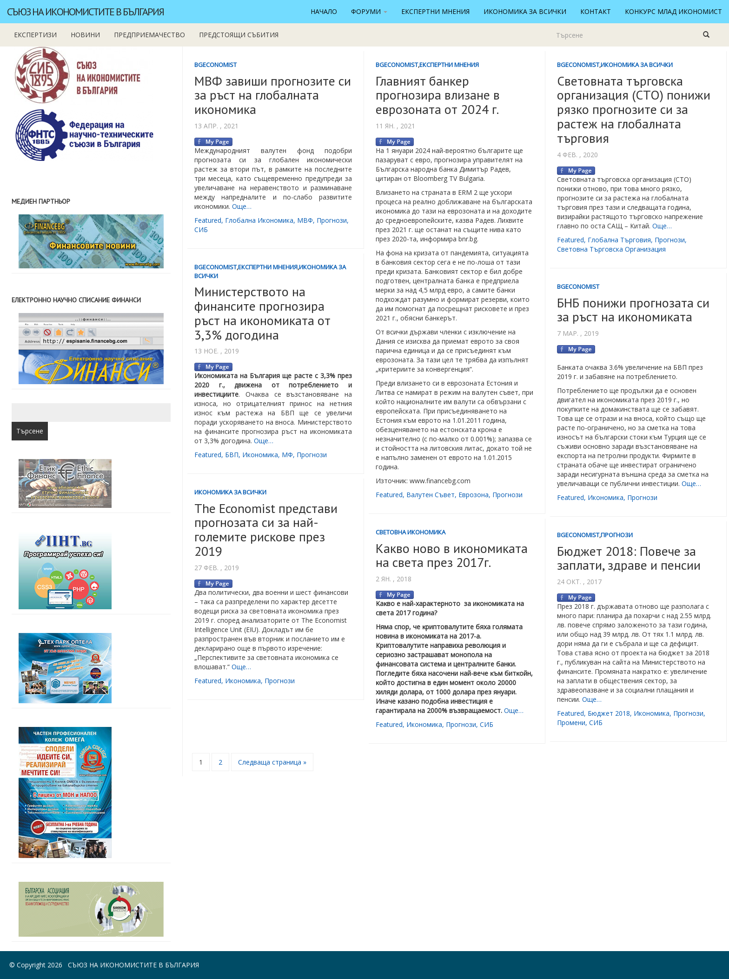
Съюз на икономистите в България (85, 11)
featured (207, 220)
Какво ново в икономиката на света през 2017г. (452, 555)
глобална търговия (619, 239)
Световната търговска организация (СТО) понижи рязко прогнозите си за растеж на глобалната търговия (633, 109)
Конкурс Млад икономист (673, 11)
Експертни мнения (435, 11)
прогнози (332, 220)
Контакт (595, 11)
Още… (242, 206)
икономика (260, 454)
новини (85, 34)
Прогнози (617, 535)
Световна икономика (410, 532)
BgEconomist (215, 64)
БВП (232, 454)
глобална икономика (259, 220)
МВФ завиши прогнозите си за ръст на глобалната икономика (272, 95)
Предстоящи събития (238, 34)
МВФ (305, 220)
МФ (287, 454)
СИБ (201, 229)
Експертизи (35, 34)
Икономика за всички (525, 11)
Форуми (369, 11)
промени (571, 722)
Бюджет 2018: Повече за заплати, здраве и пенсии (629, 558)
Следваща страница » (272, 762)
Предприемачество (149, 34)
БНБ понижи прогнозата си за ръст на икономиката (633, 310)
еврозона (473, 494)
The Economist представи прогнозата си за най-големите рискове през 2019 (266, 529)
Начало (324, 11)
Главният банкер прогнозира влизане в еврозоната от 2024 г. (438, 95)
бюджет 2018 (609, 713)
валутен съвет (430, 494)
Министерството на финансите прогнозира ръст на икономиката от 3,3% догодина (262, 313)
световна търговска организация (611, 249)
